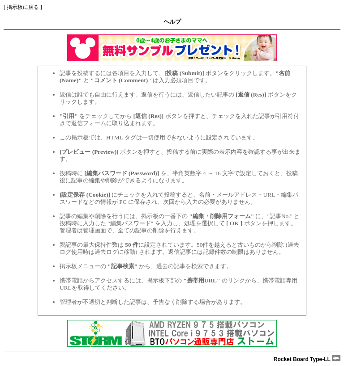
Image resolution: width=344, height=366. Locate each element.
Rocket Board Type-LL (307, 359)
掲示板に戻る (23, 7)
